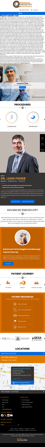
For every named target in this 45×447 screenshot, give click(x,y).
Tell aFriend (42, 144)
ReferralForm (42, 150)
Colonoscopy (5, 400)
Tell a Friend (33, 430)
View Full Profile (16, 201)
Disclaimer (11, 430)
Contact (33, 428)
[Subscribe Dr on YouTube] (11, 415)
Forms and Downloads (24, 310)
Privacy (17, 430)
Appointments (25, 10)
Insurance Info (22, 321)
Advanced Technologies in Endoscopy (21, 249)
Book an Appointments (22, 382)
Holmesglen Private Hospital (9, 360)
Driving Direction (16, 378)
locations (22, 348)
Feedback (27, 430)
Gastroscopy (5, 402)
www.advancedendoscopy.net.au (7, 58)
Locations (35, 10)
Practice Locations (8, 354)
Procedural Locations (10, 392)
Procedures (22, 104)
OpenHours (42, 138)
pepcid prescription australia (6, 56)
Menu (22, 13)
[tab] (22, 353)
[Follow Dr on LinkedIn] (8, 415)
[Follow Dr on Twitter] (5, 415)
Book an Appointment (27, 201)
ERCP (3, 404)
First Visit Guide (22, 304)
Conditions (20, 428)
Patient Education (26, 404)
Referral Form (22, 327)
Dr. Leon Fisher (13, 178)
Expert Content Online (29, 57)
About (15, 428)
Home (11, 428)
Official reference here (18, 56)
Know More (22, 87)
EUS (3, 407)
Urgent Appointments (27, 407)
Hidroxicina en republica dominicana (22, 60)
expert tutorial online (28, 56)
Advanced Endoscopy (22, 210)
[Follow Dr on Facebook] (2, 415)
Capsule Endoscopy (10, 252)
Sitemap (22, 430)
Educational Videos (23, 315)
